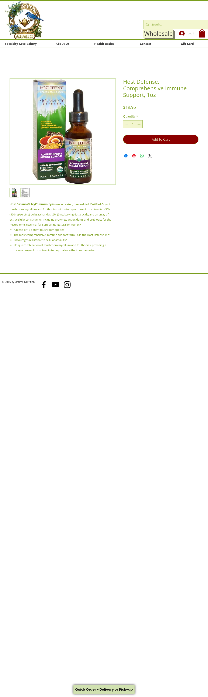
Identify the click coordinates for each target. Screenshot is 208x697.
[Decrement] (126, 124)
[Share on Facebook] (125, 155)
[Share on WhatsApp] (142, 155)
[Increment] (139, 124)
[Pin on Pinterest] (133, 155)
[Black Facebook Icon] (43, 284)
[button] (201, 33)
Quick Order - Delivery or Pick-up (104, 689)
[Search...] (175, 24)
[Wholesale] (158, 33)
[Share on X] (150, 155)
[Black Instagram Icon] (67, 284)
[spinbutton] (133, 124)
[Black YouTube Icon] (55, 284)
